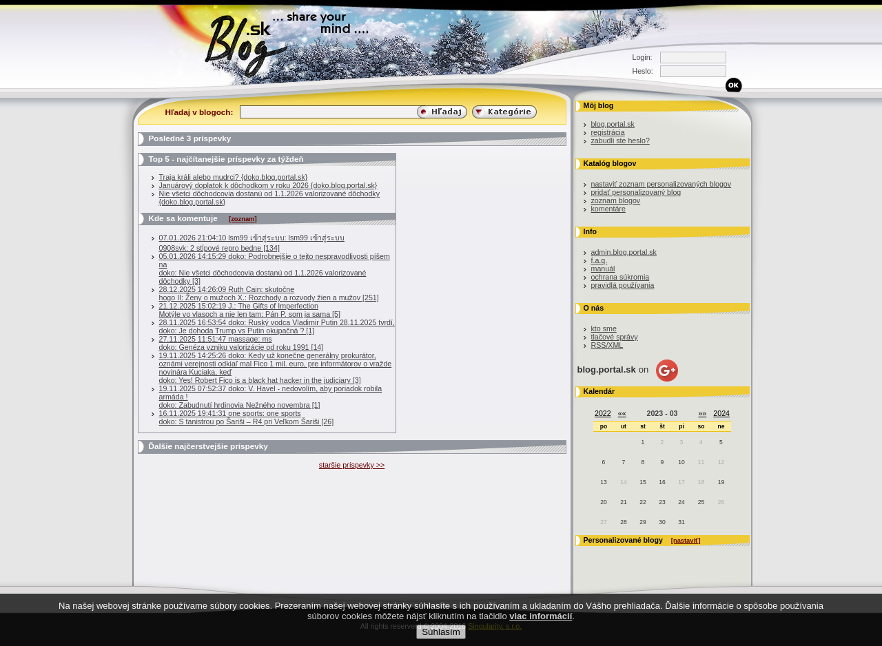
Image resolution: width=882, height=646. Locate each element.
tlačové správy (614, 337)
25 (701, 502)
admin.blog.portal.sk (624, 252)
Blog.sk (249, 43)
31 (681, 522)
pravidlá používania (623, 285)
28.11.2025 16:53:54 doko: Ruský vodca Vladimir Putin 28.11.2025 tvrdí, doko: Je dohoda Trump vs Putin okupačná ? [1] (277, 326)
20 (603, 502)
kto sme (604, 328)
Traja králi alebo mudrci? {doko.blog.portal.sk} (233, 177)
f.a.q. (599, 260)
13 (603, 482)
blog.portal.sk (613, 124)
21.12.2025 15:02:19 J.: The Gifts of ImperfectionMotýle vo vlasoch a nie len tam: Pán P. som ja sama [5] (249, 310)
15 (642, 482)
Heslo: (643, 71)
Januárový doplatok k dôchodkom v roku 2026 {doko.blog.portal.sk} (268, 185)
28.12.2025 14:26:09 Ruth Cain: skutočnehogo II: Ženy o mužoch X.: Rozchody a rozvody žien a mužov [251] (269, 293)
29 (642, 522)
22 (642, 502)
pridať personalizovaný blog (636, 192)
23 (662, 502)
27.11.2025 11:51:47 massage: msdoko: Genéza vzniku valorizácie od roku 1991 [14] (241, 343)
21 (623, 502)
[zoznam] (242, 219)
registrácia (608, 132)
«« (622, 413)
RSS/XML (607, 345)
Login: (643, 57)
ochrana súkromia (620, 277)
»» (702, 413)
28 (623, 522)
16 (662, 482)
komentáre (608, 209)
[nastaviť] (686, 540)
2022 (603, 413)
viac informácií (540, 616)
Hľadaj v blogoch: (199, 111)
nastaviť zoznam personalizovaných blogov (661, 184)
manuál (603, 268)
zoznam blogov (616, 200)
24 (681, 502)
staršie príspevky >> (351, 465)
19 (721, 482)
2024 (721, 413)
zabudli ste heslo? (620, 140)
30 (662, 522)
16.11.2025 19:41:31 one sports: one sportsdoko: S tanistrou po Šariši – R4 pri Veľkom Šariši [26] (246, 417)
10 (681, 462)
